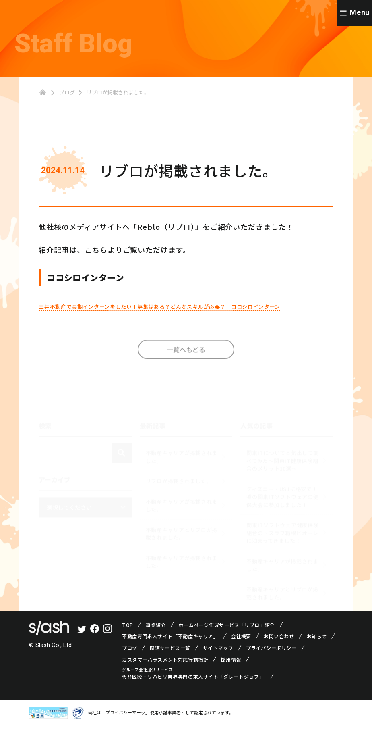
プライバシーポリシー (271, 659)
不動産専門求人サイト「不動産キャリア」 (170, 647)
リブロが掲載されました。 (179, 488)
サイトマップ (218, 659)
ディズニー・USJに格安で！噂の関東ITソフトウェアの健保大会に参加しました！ (282, 504)
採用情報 (231, 670)
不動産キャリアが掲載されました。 (181, 464)
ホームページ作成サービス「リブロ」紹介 (226, 635)
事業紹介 (156, 635)
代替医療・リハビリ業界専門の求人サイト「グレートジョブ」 (193, 687)
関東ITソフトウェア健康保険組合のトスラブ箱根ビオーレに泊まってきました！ (282, 540)
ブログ (67, 92)
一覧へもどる (186, 364)
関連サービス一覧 (170, 659)
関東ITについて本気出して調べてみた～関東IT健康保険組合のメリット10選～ (282, 467)
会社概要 (241, 647)
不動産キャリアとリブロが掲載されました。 (181, 541)
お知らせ (317, 647)
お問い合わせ (279, 647)
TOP (127, 635)
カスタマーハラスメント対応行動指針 (165, 670)
